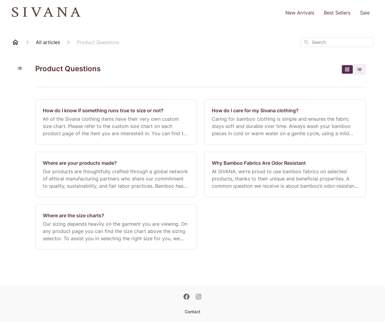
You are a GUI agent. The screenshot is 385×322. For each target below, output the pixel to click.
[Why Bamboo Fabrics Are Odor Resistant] (285, 174)
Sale (365, 13)
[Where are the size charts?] (116, 227)
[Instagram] (198, 297)
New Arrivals (299, 13)
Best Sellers (337, 13)
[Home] (15, 42)
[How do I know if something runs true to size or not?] (116, 122)
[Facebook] (186, 297)
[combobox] (337, 42)
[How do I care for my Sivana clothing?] (285, 122)
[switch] (353, 69)
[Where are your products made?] (116, 174)
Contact (192, 311)
